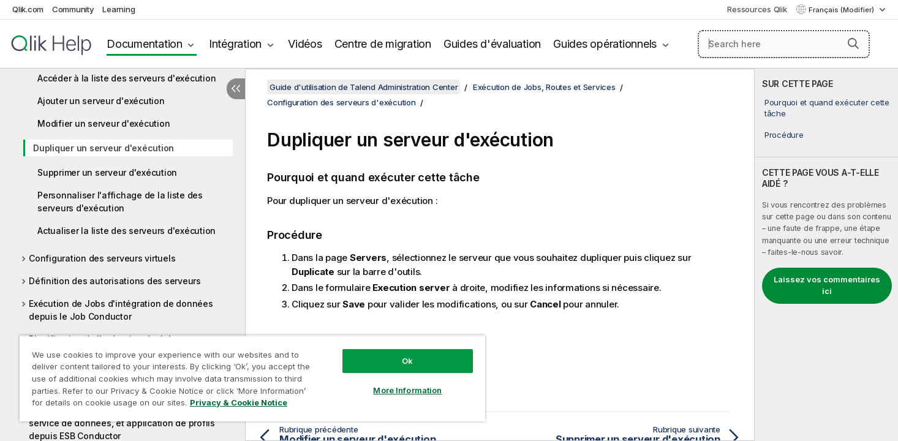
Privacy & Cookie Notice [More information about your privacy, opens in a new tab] (238, 402)
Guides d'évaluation (492, 43)
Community (73, 9)
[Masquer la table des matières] (236, 88)
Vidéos (305, 43)
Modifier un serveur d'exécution (103, 123)
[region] (252, 378)
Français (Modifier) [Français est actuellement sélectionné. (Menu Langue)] (842, 10)
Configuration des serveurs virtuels (102, 258)
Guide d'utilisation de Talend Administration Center (364, 87)
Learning (118, 9)
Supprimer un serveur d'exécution (107, 172)
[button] (853, 43)
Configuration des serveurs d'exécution (341, 102)
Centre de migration (382, 43)
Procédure (784, 135)
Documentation (145, 43)
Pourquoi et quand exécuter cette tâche (826, 107)
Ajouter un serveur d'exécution (101, 101)
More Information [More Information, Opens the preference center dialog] (407, 390)
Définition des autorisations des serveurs (115, 281)
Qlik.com (27, 9)
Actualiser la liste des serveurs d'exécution (126, 230)
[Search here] (784, 44)
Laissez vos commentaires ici (827, 285)
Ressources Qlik (757, 9)
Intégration (235, 43)
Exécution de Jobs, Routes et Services (544, 87)
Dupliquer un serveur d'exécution (103, 148)
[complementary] (826, 255)
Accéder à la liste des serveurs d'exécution (126, 78)
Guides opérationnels (605, 43)
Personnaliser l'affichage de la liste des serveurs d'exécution (120, 201)
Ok (407, 361)
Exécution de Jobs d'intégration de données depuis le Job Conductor (121, 310)
